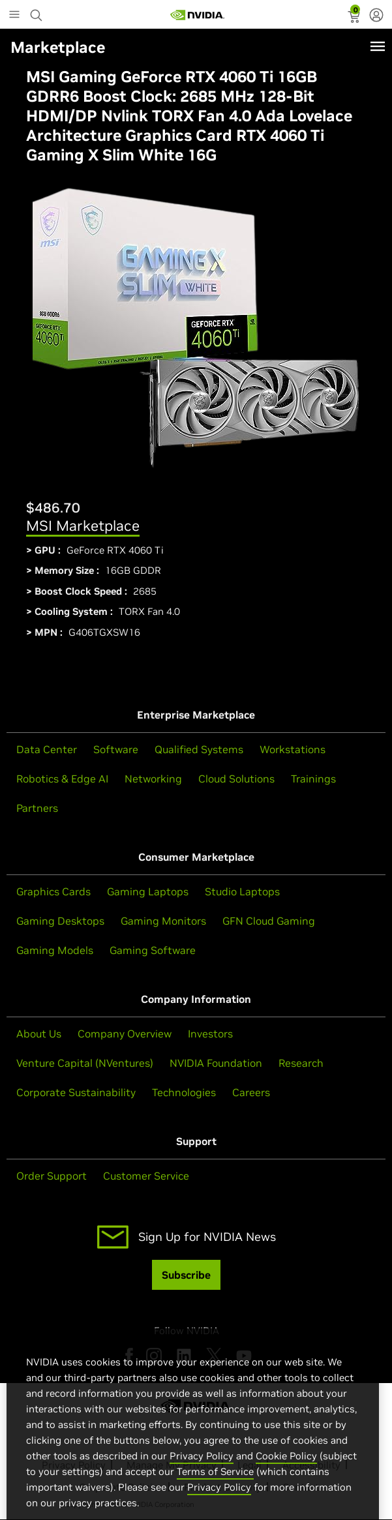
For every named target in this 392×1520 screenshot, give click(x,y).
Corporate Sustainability (76, 1092)
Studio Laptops (242, 891)
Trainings (313, 778)
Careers (251, 1092)
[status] (355, 18)
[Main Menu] (14, 16)
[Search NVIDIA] (38, 11)
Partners (37, 807)
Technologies (184, 1092)
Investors (210, 1033)
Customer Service (146, 1175)
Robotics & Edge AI (62, 778)
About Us (38, 1033)
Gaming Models (54, 950)
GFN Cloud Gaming (268, 920)
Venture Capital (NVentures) (84, 1062)
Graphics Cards (53, 891)
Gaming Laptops (147, 891)
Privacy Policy (202, 1478)
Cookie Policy (286, 1478)
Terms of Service (215, 1493)
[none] (376, 16)
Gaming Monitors (163, 920)
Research (301, 1062)
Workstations (292, 749)
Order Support (51, 1175)
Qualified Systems (199, 749)
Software (115, 749)
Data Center (46, 749)
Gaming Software (153, 950)
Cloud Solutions (236, 778)
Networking (153, 778)
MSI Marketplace (83, 525)
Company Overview (125, 1033)
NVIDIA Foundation (216, 1062)
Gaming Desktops (60, 920)
